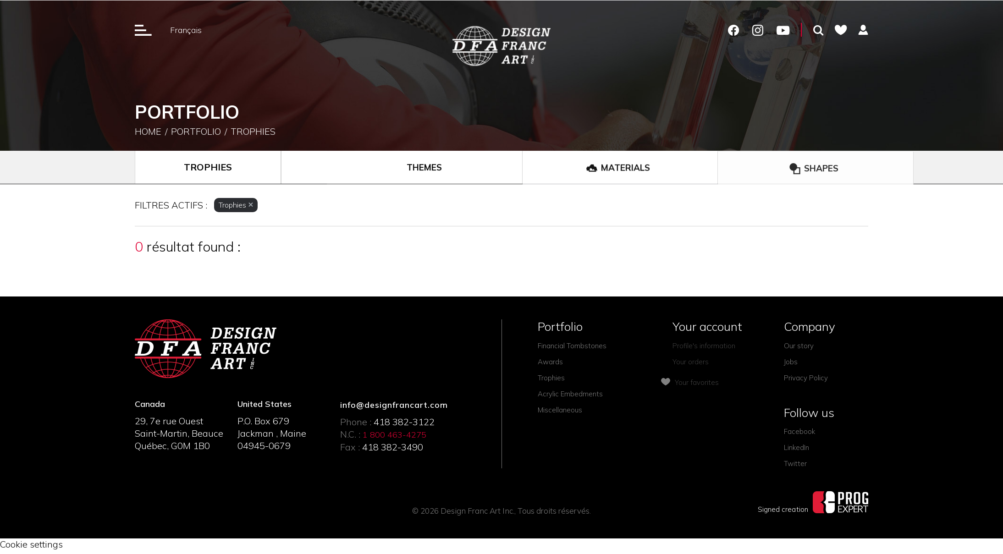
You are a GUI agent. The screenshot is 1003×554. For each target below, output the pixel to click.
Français (186, 30)
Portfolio (196, 132)
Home (148, 132)
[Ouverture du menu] (143, 30)
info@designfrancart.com (394, 405)
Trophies (253, 132)
